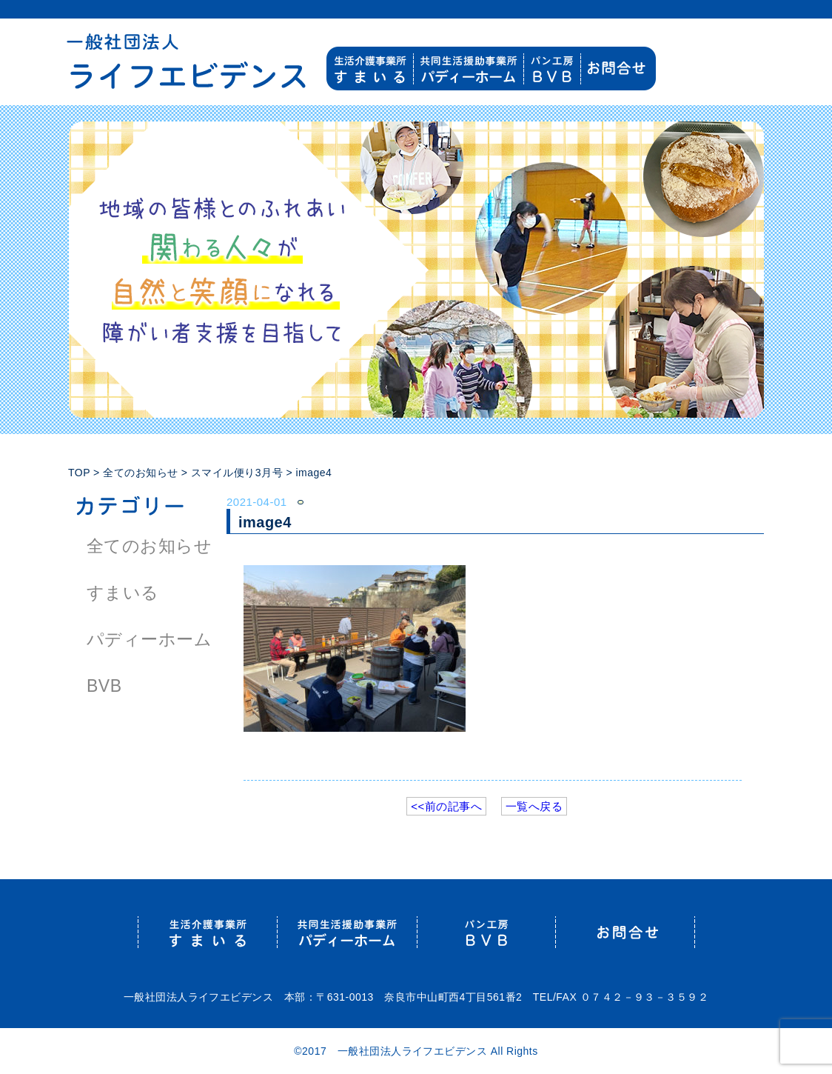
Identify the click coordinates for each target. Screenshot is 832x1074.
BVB (104, 686)
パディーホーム (149, 639)
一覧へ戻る (534, 806)
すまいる (123, 592)
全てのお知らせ (149, 546)
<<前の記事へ (446, 806)
